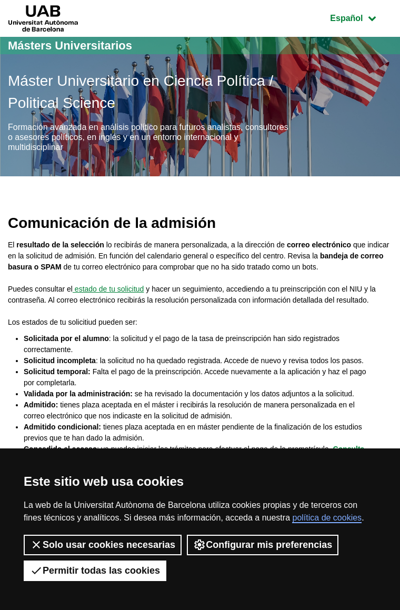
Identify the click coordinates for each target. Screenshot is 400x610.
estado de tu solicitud (108, 289)
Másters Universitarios (70, 45)
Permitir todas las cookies (95, 570)
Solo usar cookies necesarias (102, 544)
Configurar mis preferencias (262, 544)
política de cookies (327, 517)
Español (360, 17)
